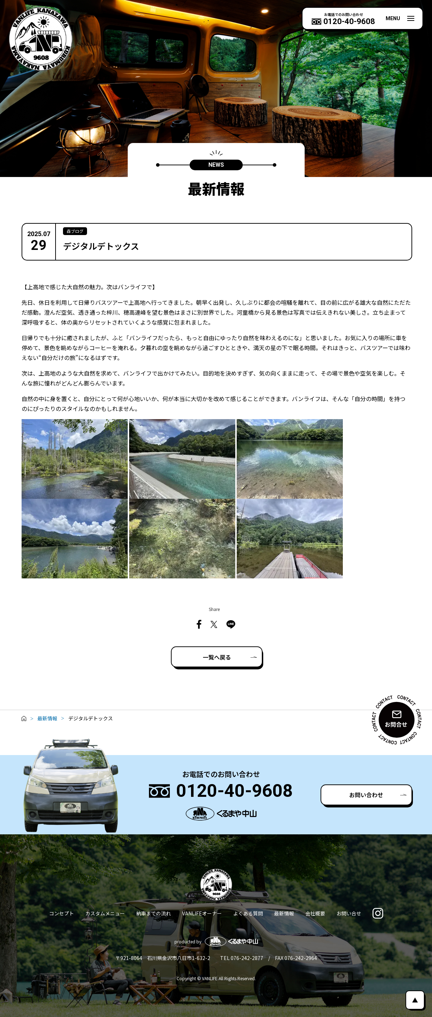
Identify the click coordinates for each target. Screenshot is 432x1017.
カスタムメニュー (105, 913)
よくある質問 (248, 913)
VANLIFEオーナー (202, 913)
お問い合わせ (366, 794)
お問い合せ (348, 913)
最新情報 (284, 913)
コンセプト (61, 913)
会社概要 (315, 913)
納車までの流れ (153, 913)
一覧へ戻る (217, 657)
